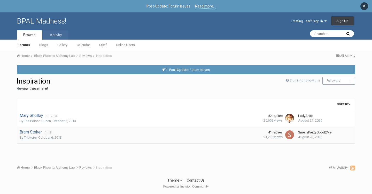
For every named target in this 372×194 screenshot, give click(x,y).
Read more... (205, 6)
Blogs (43, 45)
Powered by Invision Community (186, 186)
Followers (333, 81)
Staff (103, 45)
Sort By (344, 104)
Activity (56, 35)
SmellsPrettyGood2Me (314, 132)
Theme (174, 180)
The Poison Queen (37, 121)
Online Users (125, 45)
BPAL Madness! (41, 21)
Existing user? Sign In (309, 21)
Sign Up (342, 21)
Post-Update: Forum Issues (189, 70)
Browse (29, 35)
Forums (24, 45)
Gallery (62, 45)
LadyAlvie (305, 116)
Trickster (30, 137)
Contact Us (196, 180)
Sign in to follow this (305, 80)
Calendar (83, 45)
